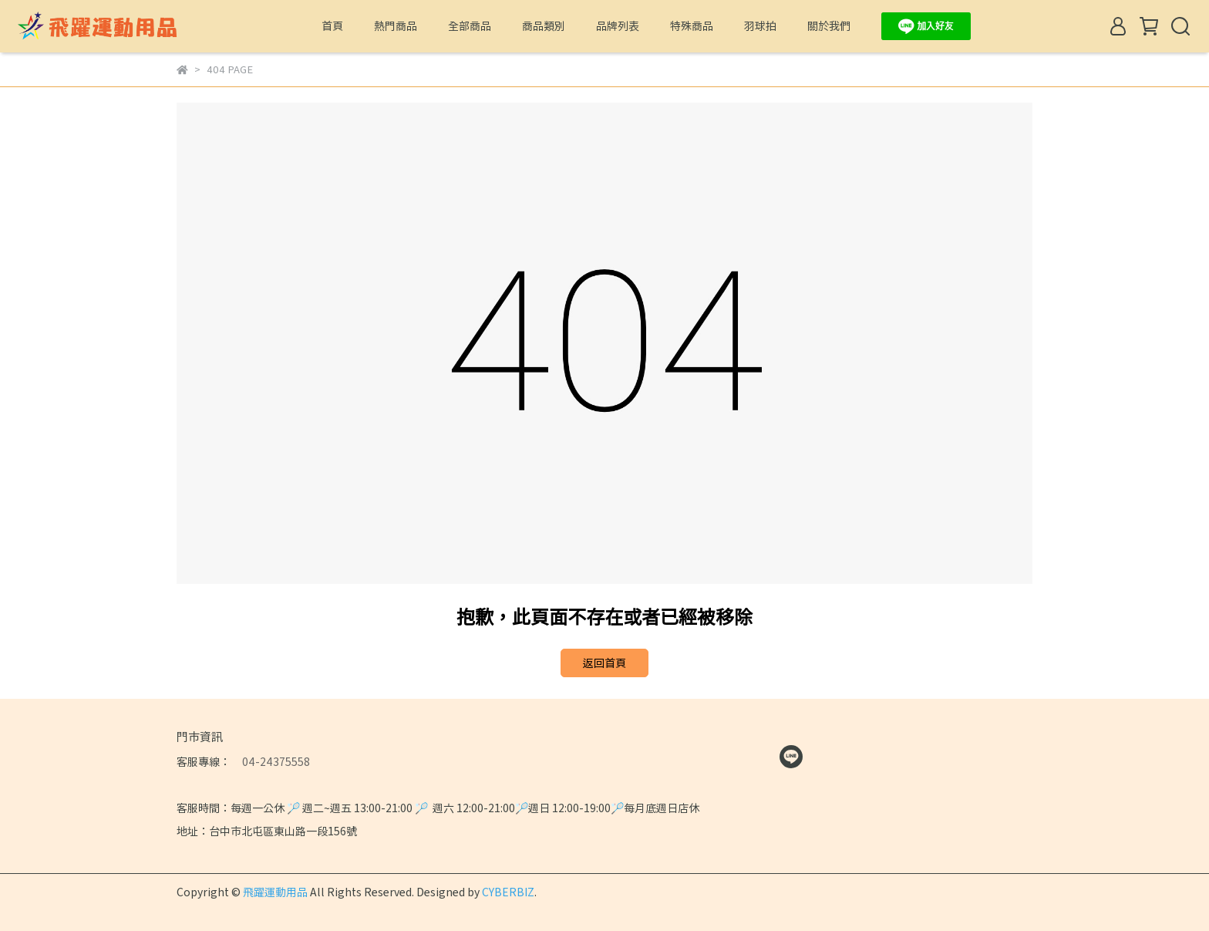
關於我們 (828, 25)
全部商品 (469, 25)
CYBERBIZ (508, 891)
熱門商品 (395, 25)
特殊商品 (691, 25)
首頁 (332, 25)
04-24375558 (270, 761)
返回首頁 (604, 662)
